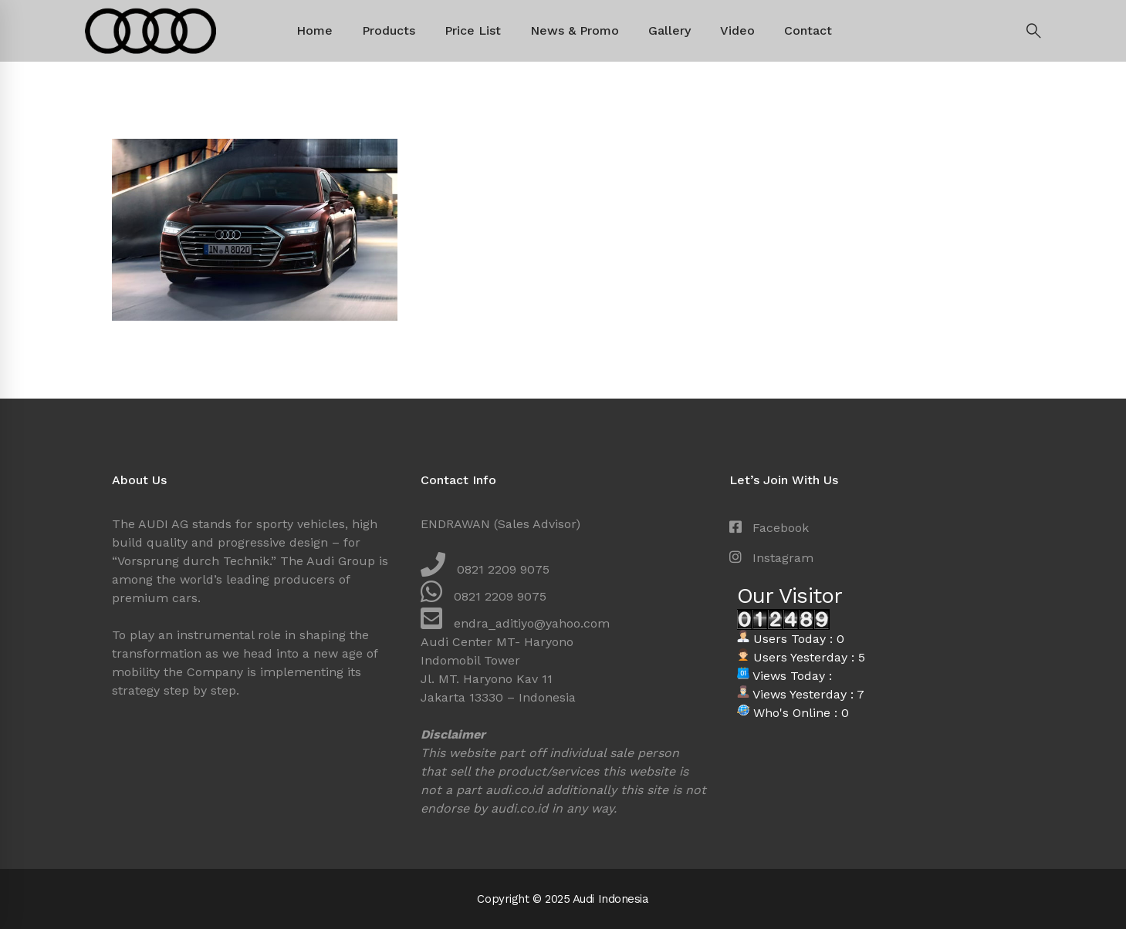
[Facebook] (769, 528)
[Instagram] (771, 558)
